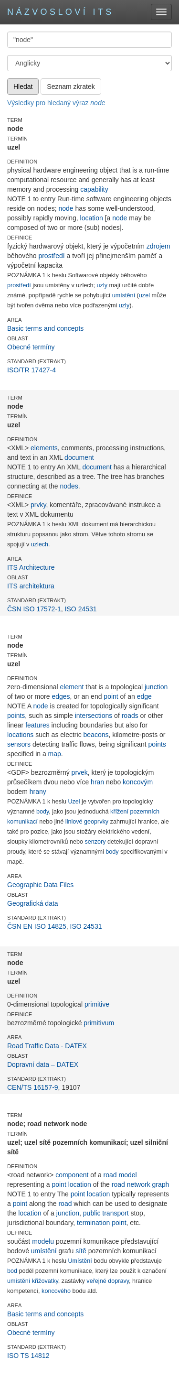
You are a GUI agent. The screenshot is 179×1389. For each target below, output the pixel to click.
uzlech (39, 544)
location (91, 218)
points (16, 715)
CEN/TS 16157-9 (32, 1087)
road (65, 1203)
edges (61, 696)
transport (115, 1213)
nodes (69, 486)
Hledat (22, 86)
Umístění (80, 1261)
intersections (94, 715)
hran (97, 782)
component (71, 1175)
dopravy (118, 1281)
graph (160, 1184)
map (54, 754)
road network (131, 1184)
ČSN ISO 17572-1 (34, 609)
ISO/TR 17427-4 (31, 370)
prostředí (51, 256)
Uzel (74, 801)
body (42, 811)
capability (94, 189)
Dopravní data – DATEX (42, 1064)
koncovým (138, 782)
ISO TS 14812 (28, 1355)
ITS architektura (30, 586)
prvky (38, 505)
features (37, 725)
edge (144, 696)
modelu (43, 1241)
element (72, 687)
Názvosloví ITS (60, 12)
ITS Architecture (31, 567)
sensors (19, 744)
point (111, 696)
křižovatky (45, 1281)
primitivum (99, 1023)
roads (130, 715)
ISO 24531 (81, 609)
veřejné (96, 1281)
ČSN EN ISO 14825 (36, 926)
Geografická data (32, 903)
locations (20, 734)
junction (156, 687)
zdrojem (158, 246)
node (65, 208)
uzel (144, 295)
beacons (96, 734)
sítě (80, 1251)
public (92, 1213)
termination (93, 1222)
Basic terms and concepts (45, 328)
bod (12, 1271)
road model (120, 1175)
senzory (94, 841)
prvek (80, 772)
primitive (96, 1004)
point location (71, 1184)
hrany (38, 791)
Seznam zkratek (71, 86)
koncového (56, 1291)
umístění (123, 295)
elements (44, 448)
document (79, 457)
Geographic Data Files (40, 885)
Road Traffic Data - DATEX (47, 1046)
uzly (102, 285)
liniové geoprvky (86, 821)
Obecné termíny (31, 347)
